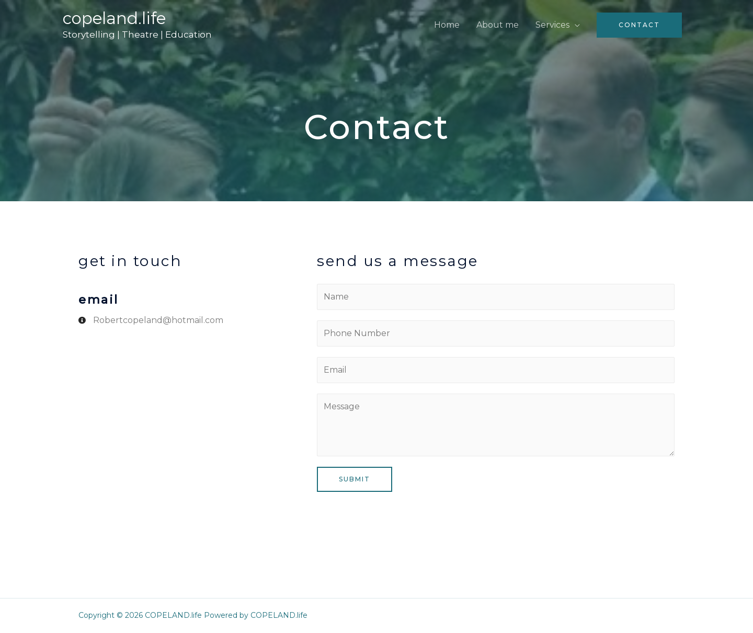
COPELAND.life (114, 18)
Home (447, 25)
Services (552, 25)
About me (497, 25)
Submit (354, 479)
